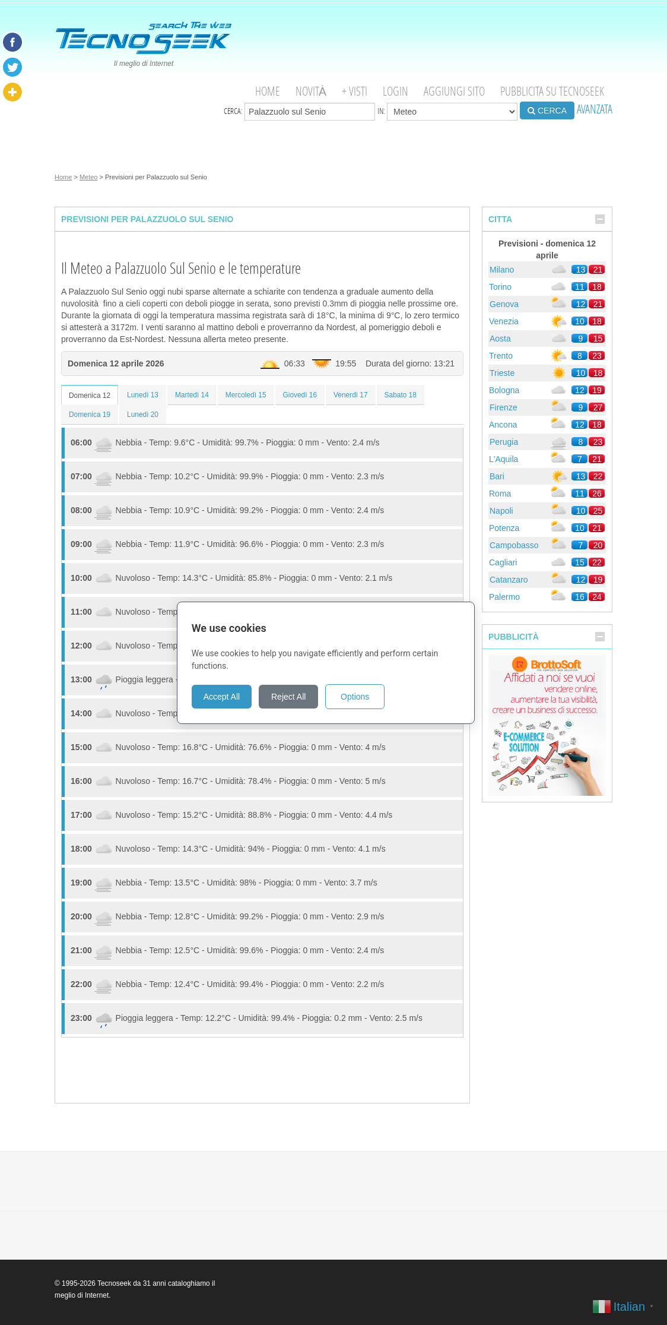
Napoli (501, 511)
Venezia (504, 321)
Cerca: (299, 112)
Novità (311, 91)
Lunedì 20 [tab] (142, 414)
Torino (500, 287)
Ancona (503, 424)
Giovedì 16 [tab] (300, 395)
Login (395, 91)
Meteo (89, 177)
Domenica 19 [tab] (89, 414)
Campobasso (514, 545)
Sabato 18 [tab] (401, 395)
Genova (504, 304)
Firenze (503, 407)
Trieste (502, 373)
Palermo (504, 597)
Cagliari (503, 562)
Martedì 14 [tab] (192, 395)
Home (267, 91)
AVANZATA (594, 109)
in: (447, 112)
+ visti (354, 91)
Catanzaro (509, 579)
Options (362, 696)
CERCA (547, 110)
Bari (497, 476)
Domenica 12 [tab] (89, 395)
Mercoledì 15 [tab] (245, 395)
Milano (502, 269)
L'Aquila (503, 459)
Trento (501, 355)
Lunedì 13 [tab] (142, 395)
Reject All (296, 696)
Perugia (504, 442)
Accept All (229, 696)
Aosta (500, 338)
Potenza (504, 528)
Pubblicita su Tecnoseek (552, 91)
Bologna (504, 390)
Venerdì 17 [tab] (350, 395)
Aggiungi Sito (454, 91)
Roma (500, 493)
